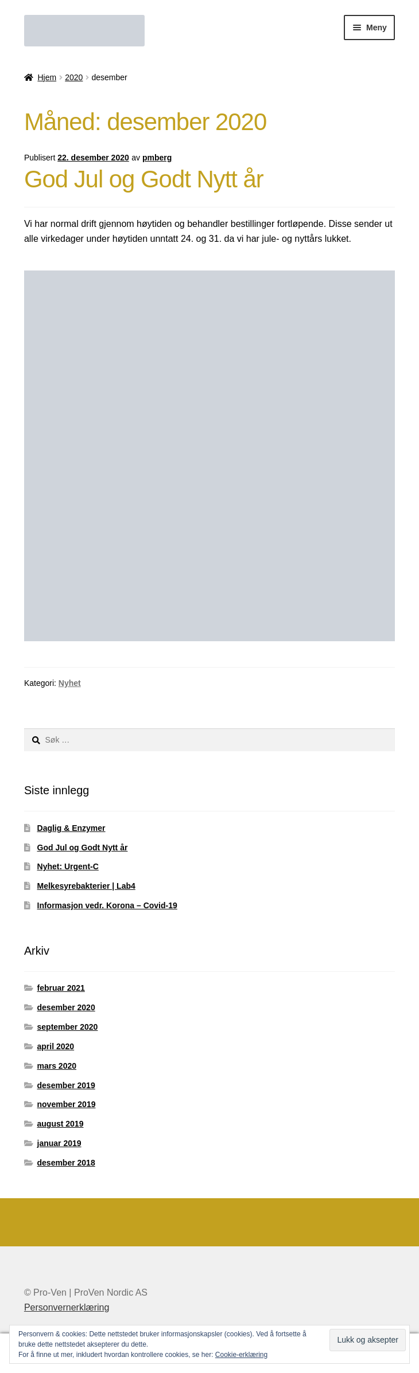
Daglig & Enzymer (71, 828)
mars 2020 (57, 1065)
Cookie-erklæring (241, 1355)
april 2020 (56, 1046)
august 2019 (60, 1123)
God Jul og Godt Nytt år (143, 179)
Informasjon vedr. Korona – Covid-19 (107, 905)
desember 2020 (66, 1007)
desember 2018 (66, 1162)
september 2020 (67, 1026)
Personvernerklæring (67, 1307)
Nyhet (70, 683)
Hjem (46, 77)
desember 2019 (66, 1085)
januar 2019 (59, 1143)
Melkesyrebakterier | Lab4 (86, 886)
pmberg (157, 157)
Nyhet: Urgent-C (68, 866)
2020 (74, 77)
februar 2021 (61, 988)
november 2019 (66, 1104)
